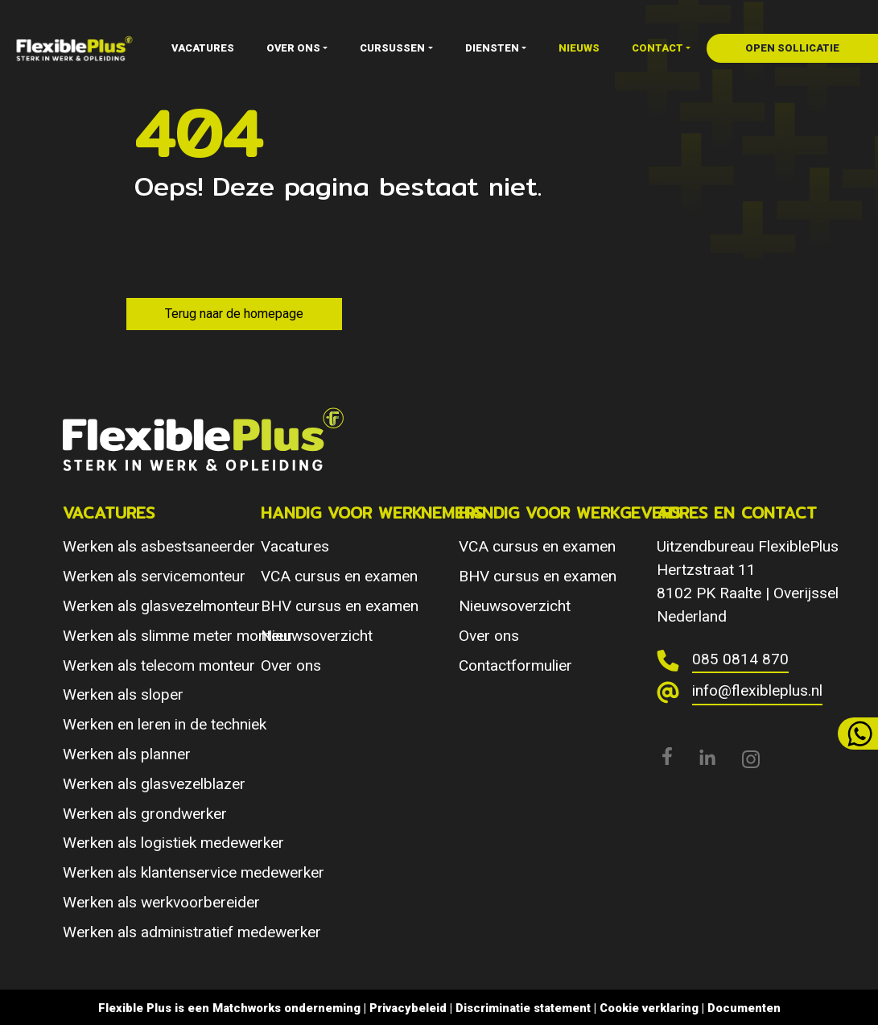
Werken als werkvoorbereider (161, 902)
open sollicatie (792, 48)
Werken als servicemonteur (154, 576)
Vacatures (202, 48)
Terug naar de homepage (234, 313)
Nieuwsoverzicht (317, 635)
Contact (657, 48)
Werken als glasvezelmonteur (161, 606)
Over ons (293, 48)
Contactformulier (515, 665)
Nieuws (579, 48)
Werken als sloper (123, 694)
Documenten (744, 1008)
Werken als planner (127, 754)
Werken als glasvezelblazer (154, 784)
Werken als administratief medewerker (192, 932)
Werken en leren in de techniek (164, 724)
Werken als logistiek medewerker (173, 842)
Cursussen (392, 48)
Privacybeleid (408, 1008)
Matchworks (246, 1008)
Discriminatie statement (523, 1008)
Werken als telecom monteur (159, 665)
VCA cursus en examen (339, 576)
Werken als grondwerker (145, 813)
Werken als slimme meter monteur (178, 635)
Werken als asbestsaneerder (159, 546)
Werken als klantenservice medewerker (193, 872)
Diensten (492, 48)
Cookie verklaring (649, 1008)
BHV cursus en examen (339, 606)
